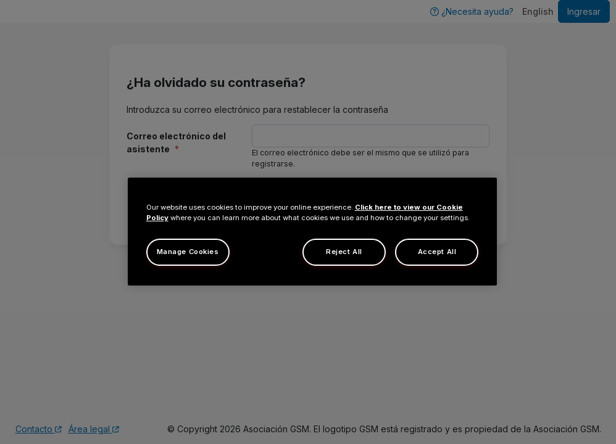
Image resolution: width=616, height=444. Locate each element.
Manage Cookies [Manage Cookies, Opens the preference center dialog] (188, 251)
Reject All (344, 251)
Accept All (437, 251)
